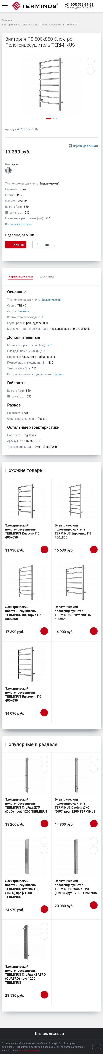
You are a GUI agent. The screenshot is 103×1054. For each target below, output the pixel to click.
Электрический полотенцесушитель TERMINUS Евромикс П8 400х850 (73, 531)
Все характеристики (18, 224)
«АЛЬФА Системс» (29, 1050)
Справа (58, 374)
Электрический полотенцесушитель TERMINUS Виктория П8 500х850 (23, 613)
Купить (16, 244)
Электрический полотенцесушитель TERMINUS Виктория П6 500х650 (73, 613)
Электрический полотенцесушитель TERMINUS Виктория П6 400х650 (23, 694)
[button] (79, 4)
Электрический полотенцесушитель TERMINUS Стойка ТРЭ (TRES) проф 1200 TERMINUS (22, 889)
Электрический (51, 299)
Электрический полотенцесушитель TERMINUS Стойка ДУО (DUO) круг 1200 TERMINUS (75, 805)
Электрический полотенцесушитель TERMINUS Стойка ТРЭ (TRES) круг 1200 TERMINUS (76, 887)
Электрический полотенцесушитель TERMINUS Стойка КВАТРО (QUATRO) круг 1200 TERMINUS (25, 974)
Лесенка (23, 311)
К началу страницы (51, 1034)
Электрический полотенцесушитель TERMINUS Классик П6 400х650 (22, 531)
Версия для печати (85, 146)
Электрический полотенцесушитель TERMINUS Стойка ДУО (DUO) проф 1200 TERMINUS (26, 805)
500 (49, 345)
